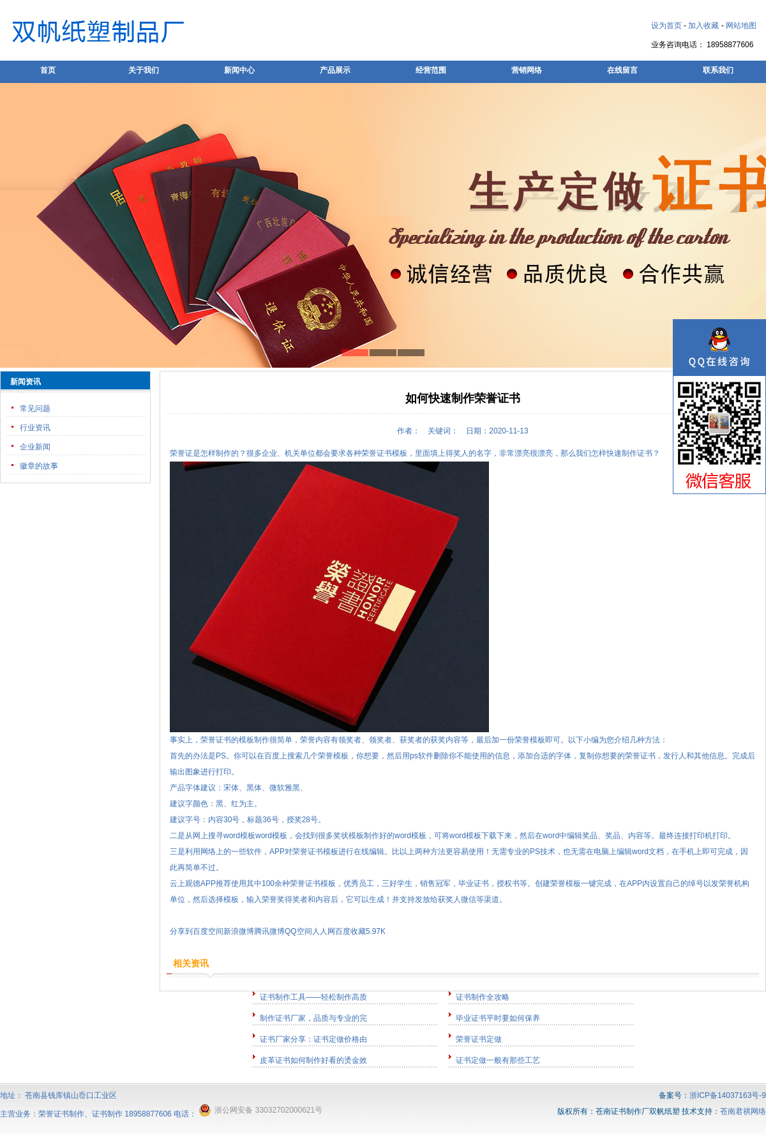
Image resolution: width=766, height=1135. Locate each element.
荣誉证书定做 (479, 1039)
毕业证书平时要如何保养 (498, 1018)
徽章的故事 (39, 466)
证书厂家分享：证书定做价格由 (313, 1039)
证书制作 (107, 1113)
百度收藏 (350, 931)
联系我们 (718, 70)
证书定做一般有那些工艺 (498, 1060)
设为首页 (666, 25)
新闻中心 (239, 70)
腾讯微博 (269, 931)
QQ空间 (298, 931)
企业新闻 (35, 446)
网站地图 (741, 25)
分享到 (181, 931)
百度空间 (208, 931)
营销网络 (526, 70)
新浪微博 (238, 931)
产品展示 (335, 70)
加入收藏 (703, 25)
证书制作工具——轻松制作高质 (313, 997)
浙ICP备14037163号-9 (727, 1095)
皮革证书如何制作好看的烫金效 (313, 1060)
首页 (48, 70)
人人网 (323, 931)
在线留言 (622, 70)
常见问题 (35, 408)
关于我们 (143, 70)
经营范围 (431, 70)
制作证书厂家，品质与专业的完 (313, 1018)
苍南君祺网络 (743, 1111)
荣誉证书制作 (61, 1113)
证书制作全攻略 (482, 997)
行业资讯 (35, 427)
